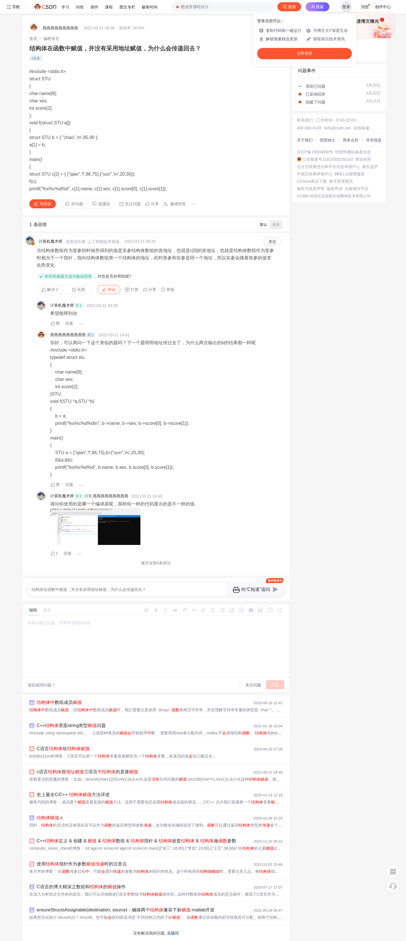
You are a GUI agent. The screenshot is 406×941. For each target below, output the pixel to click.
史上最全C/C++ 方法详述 (73, 794)
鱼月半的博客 (41, 871)
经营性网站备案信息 (353, 152)
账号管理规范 (341, 181)
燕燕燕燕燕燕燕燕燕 (60, 28)
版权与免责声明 (311, 188)
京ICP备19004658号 (315, 152)
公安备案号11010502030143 (328, 159)
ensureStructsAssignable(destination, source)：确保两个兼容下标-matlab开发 (126, 909)
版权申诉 (335, 188)
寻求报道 (373, 140)
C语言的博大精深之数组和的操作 (81, 886)
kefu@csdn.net (337, 128)
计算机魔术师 (50, 241)
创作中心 (383, 7)
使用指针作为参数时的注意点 (82, 864)
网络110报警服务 (350, 174)
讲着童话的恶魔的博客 (49, 779)
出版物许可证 (357, 188)
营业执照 (363, 159)
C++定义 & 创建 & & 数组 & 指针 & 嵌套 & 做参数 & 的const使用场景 (165, 840)
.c (50, 817)
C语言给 (63, 748)
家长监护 (370, 166)
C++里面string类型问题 (71, 725)
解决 (49, 289)
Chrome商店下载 (312, 181)
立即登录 (304, 53)
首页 (33, 38)
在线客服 (361, 128)
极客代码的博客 (43, 802)
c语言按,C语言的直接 (87, 771)
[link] (33, 38)
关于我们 (305, 140)
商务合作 (351, 140)
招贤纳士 (328, 140)
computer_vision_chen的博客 (55, 848)
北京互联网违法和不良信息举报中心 (328, 166)
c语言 (36, 58)
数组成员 (59, 702)
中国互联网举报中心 (314, 174)
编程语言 (51, 38)
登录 (346, 7)
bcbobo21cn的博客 (46, 756)
